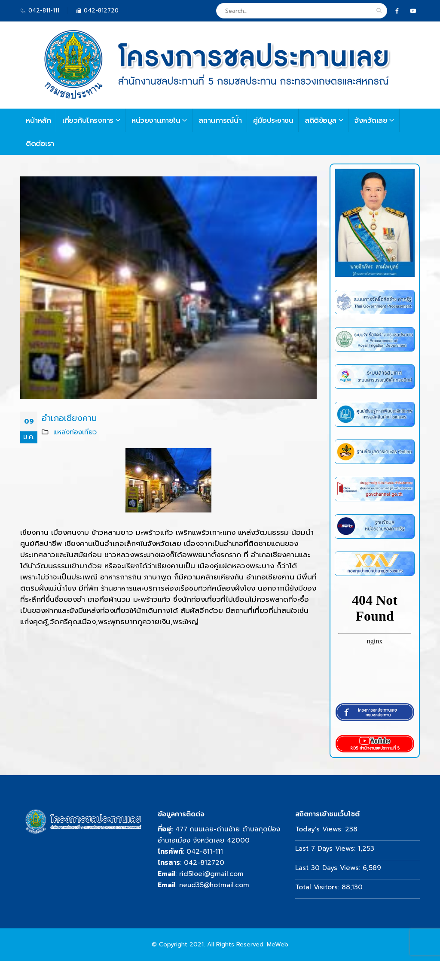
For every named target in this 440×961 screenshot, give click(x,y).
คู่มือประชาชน (273, 120)
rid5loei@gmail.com (211, 874)
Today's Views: (320, 829)
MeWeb (277, 944)
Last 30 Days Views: (329, 868)
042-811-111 (204, 851)
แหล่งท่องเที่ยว (75, 432)
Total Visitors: (318, 887)
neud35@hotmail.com (214, 885)
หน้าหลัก (38, 120)
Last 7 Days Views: (326, 848)
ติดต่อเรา (40, 143)
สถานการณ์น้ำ (220, 120)
